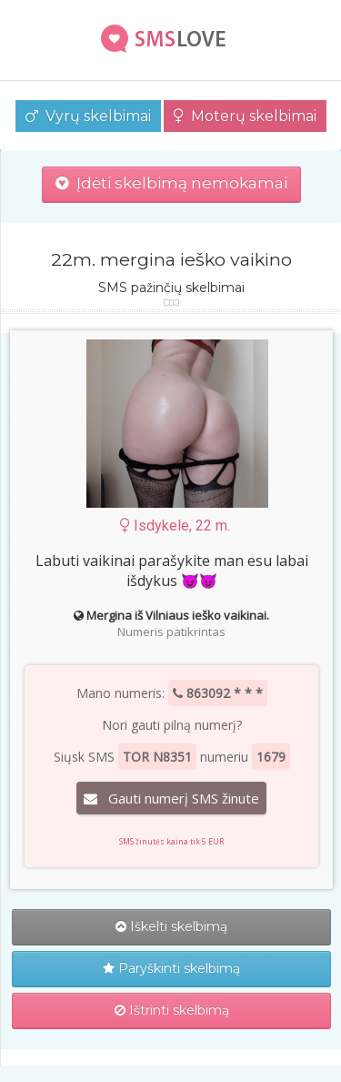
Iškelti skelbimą (171, 926)
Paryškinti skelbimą (171, 968)
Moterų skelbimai (245, 116)
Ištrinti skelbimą (172, 1010)
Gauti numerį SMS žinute (171, 798)
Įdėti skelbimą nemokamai (171, 183)
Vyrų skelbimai (88, 116)
